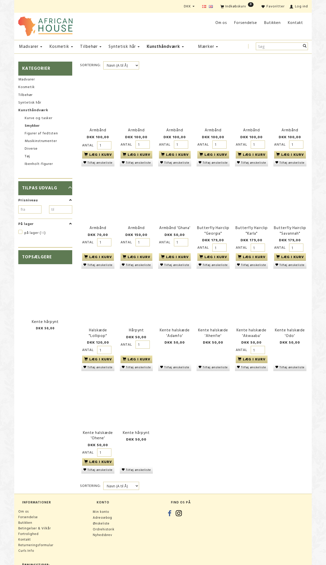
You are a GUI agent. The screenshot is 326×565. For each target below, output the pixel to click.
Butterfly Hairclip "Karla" (251, 224)
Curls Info (26, 535)
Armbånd (98, 127)
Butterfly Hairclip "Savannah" (290, 224)
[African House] (45, 25)
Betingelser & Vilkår (34, 513)
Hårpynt (136, 320)
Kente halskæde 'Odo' (290, 322)
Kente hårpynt (45, 321)
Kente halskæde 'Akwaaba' (251, 322)
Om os (221, 22)
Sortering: (90, 65)
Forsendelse (245, 22)
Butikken (272, 22)
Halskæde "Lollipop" (98, 322)
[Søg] (305, 46)
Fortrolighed (28, 518)
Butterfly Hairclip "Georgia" (213, 224)
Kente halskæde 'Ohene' (98, 421)
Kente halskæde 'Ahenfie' (213, 322)
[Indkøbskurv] (237, 7)
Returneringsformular (35, 529)
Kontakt (295, 22)
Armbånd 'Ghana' (174, 221)
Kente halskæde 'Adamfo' (175, 322)
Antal (88, 142)
